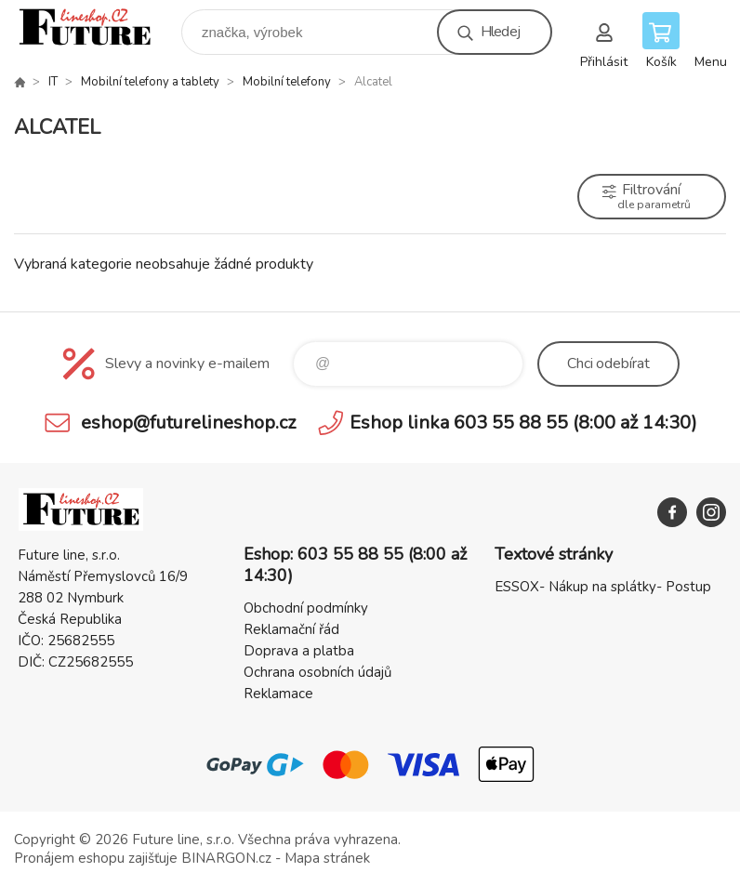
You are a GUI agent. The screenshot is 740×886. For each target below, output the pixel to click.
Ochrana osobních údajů (317, 672)
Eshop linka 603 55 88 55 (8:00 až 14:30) (523, 422)
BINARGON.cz (226, 858)
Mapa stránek (327, 858)
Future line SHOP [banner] (96, 27)
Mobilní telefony (287, 81)
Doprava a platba (299, 650)
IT (53, 81)
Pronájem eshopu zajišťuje (96, 858)
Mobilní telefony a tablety (150, 81)
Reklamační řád (291, 629)
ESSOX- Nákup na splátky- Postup (603, 586)
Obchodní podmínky (306, 608)
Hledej (500, 31)
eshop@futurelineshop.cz (188, 422)
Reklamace (278, 693)
